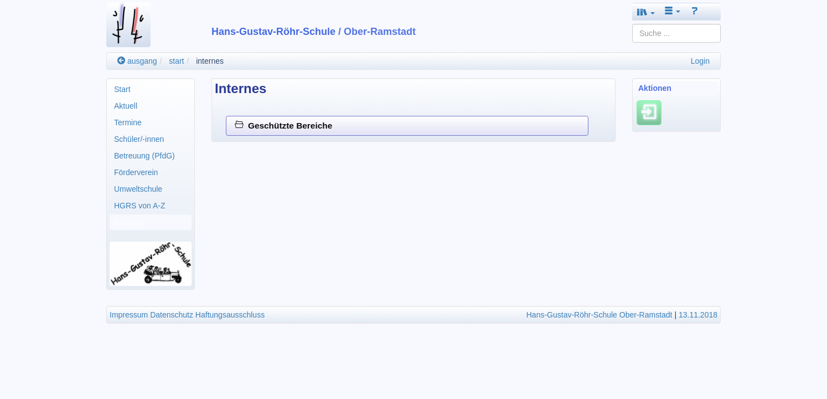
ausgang (137, 61)
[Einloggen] (649, 112)
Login (700, 61)
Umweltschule (138, 189)
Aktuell (125, 105)
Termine (128, 122)
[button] (646, 12)
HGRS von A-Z (140, 205)
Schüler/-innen (139, 139)
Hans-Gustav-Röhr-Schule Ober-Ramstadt (599, 314)
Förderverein (136, 172)
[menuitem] (151, 89)
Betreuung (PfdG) (144, 155)
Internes (128, 222)
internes (210, 61)
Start (122, 89)
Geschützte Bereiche (283, 125)
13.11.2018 (698, 314)
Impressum (129, 314)
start (176, 61)
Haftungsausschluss (230, 314)
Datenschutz (171, 314)
